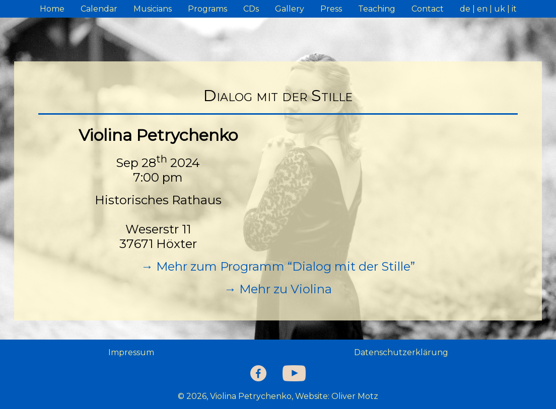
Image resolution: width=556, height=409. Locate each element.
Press (331, 9)
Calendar (99, 9)
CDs (251, 9)
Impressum (131, 352)
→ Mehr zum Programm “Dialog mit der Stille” (278, 266)
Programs (207, 9)
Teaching (376, 9)
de (465, 9)
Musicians (152, 9)
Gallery (289, 9)
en (482, 9)
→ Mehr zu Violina (278, 289)
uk (499, 9)
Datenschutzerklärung (401, 352)
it (514, 9)
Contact (427, 9)
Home (52, 9)
